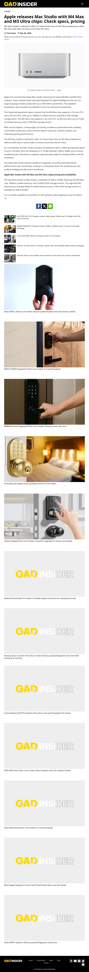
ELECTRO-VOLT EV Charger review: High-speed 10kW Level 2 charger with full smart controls (48, 217)
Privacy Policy (41, 960)
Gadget (7, 11)
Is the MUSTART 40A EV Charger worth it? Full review (38, 236)
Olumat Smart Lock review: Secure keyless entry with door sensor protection (48, 255)
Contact (46, 963)
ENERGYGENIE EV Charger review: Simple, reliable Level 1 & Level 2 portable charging (48, 227)
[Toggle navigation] (82, 4)
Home (31, 960)
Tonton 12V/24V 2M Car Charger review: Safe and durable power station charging (50, 246)
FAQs (58, 960)
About (51, 960)
